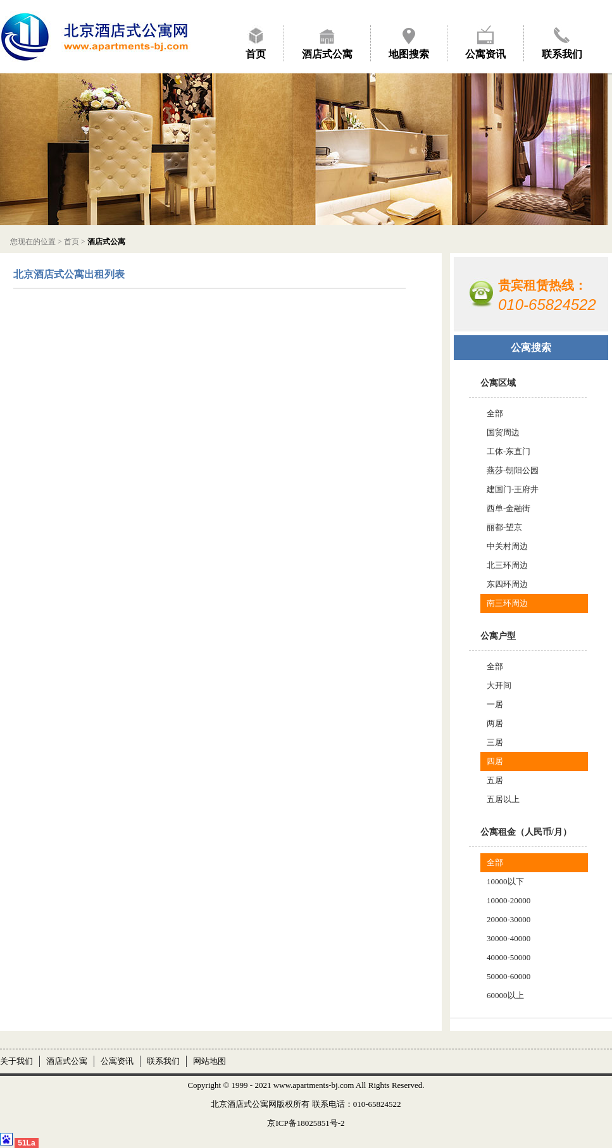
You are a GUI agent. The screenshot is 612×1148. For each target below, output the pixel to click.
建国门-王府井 (513, 489)
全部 (495, 413)
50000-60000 (508, 976)
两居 (495, 723)
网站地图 (209, 1061)
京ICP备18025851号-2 (305, 1123)
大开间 (499, 685)
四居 (495, 761)
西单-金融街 (508, 508)
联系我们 (562, 54)
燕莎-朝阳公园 (513, 470)
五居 (495, 780)
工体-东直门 (508, 451)
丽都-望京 (504, 527)
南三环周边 (507, 603)
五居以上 (503, 799)
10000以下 (505, 881)
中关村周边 (507, 546)
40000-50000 (508, 957)
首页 (256, 54)
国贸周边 (503, 432)
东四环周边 (507, 584)
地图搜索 (409, 54)
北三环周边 (507, 565)
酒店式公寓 (327, 54)
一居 (495, 704)
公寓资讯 (485, 54)
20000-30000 (508, 919)
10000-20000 (508, 900)
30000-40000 (508, 938)
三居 (495, 742)
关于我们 (16, 1061)
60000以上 (505, 995)
